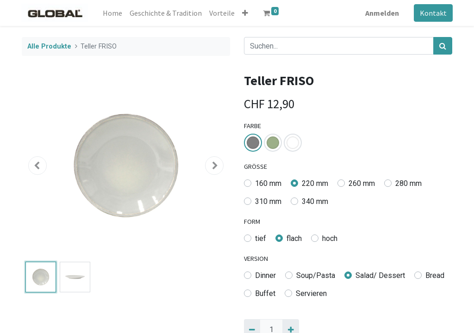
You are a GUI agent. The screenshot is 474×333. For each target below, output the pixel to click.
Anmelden (382, 13)
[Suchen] (442, 46)
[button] (245, 13)
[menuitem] (113, 13)
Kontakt (432, 13)
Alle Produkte (49, 46)
